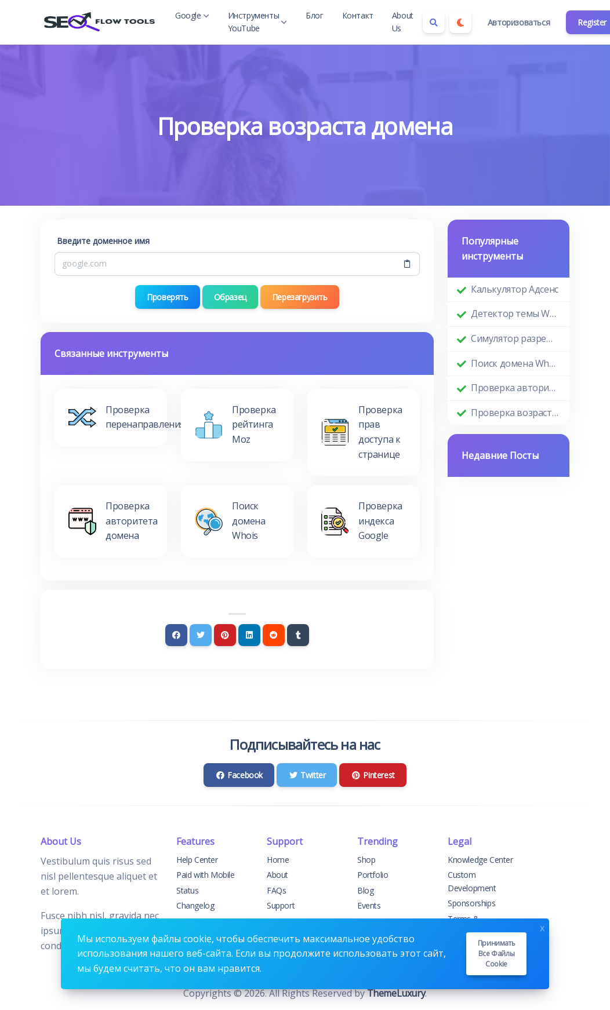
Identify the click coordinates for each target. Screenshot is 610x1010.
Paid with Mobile (205, 874)
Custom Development (472, 881)
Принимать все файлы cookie (496, 953)
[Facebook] (176, 635)
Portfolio (372, 874)
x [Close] (542, 926)
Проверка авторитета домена (515, 387)
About (277, 874)
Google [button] (192, 15)
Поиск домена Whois (515, 363)
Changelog (195, 905)
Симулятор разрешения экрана (515, 338)
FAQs (276, 890)
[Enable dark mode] (460, 22)
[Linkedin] (249, 635)
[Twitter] (201, 635)
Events (369, 905)
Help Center (197, 859)
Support (281, 905)
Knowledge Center (480, 859)
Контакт (357, 15)
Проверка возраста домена (515, 412)
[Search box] (434, 22)
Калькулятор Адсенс (514, 289)
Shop (366, 859)
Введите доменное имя (103, 240)
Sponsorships (471, 903)
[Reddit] (274, 635)
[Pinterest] (225, 635)
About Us (402, 22)
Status (187, 890)
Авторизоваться (519, 22)
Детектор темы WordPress (515, 313)
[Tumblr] (298, 635)
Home (278, 859)
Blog (365, 890)
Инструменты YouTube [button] (258, 22)
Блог (314, 15)
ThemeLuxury (396, 993)
